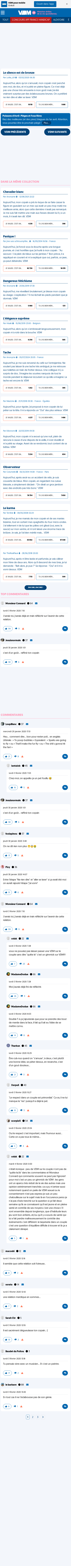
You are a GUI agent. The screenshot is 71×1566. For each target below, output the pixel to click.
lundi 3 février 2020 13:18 (14, 1359)
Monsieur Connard (15, 603)
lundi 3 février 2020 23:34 (20, 1128)
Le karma (9, 508)
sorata (9, 1285)
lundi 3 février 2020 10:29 (20, 1053)
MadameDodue (20, 974)
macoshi (10, 1251)
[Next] (43, 1417)
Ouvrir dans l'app (45, 4)
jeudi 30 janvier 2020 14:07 (15, 875)
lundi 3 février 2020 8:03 (20, 1014)
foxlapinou (11, 834)
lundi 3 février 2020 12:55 (14, 1325)
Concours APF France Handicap (31, 20)
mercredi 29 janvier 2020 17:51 (16, 732)
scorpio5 (16, 1121)
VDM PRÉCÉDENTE (15, 132)
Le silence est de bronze (18, 72)
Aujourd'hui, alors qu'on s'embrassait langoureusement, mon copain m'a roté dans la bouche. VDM (34, 331)
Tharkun (15, 1046)
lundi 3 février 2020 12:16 (14, 1259)
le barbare (11, 1385)
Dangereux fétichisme (17, 281)
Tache (7, 352)
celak (14, 939)
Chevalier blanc (13, 192)
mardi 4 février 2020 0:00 (20, 1164)
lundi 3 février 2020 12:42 (14, 1292)
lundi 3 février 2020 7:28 (20, 946)
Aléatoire (58, 20)
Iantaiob (16, 766)
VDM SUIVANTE (57, 132)
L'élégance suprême (16, 318)
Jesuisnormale (13, 640)
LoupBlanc (11, 724)
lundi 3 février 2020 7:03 (20, 773)
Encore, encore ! (35, 587)
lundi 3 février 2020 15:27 (20, 1093)
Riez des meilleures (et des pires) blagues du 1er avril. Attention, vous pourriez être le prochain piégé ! (35, 120)
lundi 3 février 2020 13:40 (14, 1392)
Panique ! (9, 236)
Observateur (11, 467)
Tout (5, 20)
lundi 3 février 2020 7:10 (14, 611)
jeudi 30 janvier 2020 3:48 (15, 841)
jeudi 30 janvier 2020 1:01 (14, 648)
